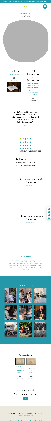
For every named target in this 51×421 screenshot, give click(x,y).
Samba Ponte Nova (29, 267)
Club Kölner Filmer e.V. (31, 185)
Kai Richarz (21, 267)
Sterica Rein (15, 267)
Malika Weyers (25, 269)
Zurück (25, 398)
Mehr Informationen (39, 1)
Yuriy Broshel (38, 260)
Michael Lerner (16, 265)
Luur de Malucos (24, 265)
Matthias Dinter (29, 262)
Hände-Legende (33, 100)
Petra (22, 262)
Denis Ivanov (26, 263)
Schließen (46, 1)
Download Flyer (14, 80)
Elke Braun (31, 260)
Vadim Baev (11, 260)
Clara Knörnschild (34, 263)
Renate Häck (19, 263)
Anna (10, 262)
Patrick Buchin (16, 262)
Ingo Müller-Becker (33, 265)
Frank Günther (12, 263)
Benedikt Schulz (38, 267)
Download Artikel (20, 378)
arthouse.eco (31, 154)
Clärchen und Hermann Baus (22, 260)
